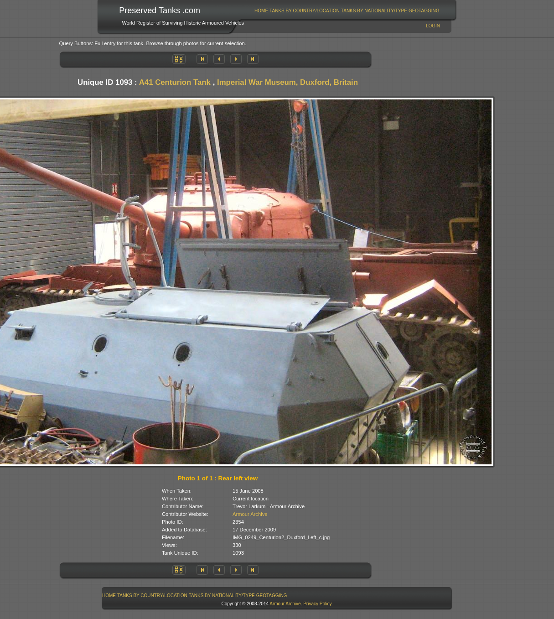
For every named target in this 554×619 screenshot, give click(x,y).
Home (261, 10)
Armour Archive (250, 514)
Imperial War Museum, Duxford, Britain (287, 82)
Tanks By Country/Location (304, 10)
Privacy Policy (317, 603)
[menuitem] (261, 11)
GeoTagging (424, 10)
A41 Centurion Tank (175, 82)
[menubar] (347, 11)
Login (433, 25)
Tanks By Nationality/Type (374, 10)
